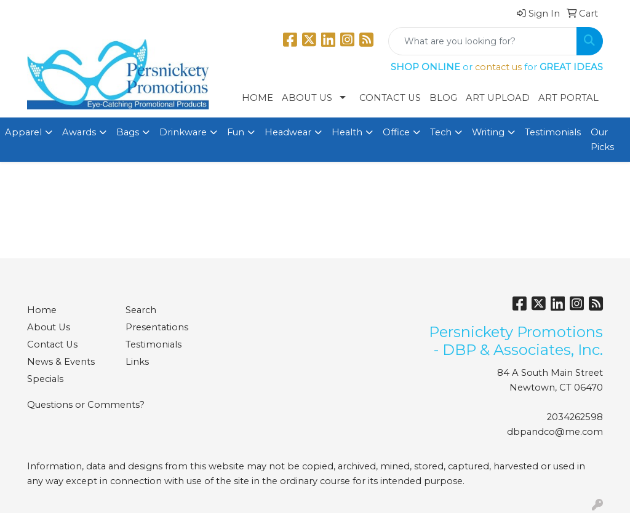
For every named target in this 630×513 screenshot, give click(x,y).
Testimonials (553, 132)
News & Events (61, 361)
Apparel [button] (23, 132)
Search (141, 310)
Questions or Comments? (86, 404)
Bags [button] (127, 132)
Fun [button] (235, 132)
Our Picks (602, 140)
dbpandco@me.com (555, 431)
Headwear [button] (288, 132)
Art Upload (498, 97)
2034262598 (575, 417)
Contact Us (390, 97)
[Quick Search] (482, 41)
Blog (443, 97)
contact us (498, 67)
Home (257, 97)
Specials (45, 378)
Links (137, 361)
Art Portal (568, 97)
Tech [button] (441, 132)
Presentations (157, 327)
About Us (307, 97)
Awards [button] (79, 132)
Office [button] (396, 132)
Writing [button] (488, 132)
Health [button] (347, 132)
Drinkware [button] (183, 132)
